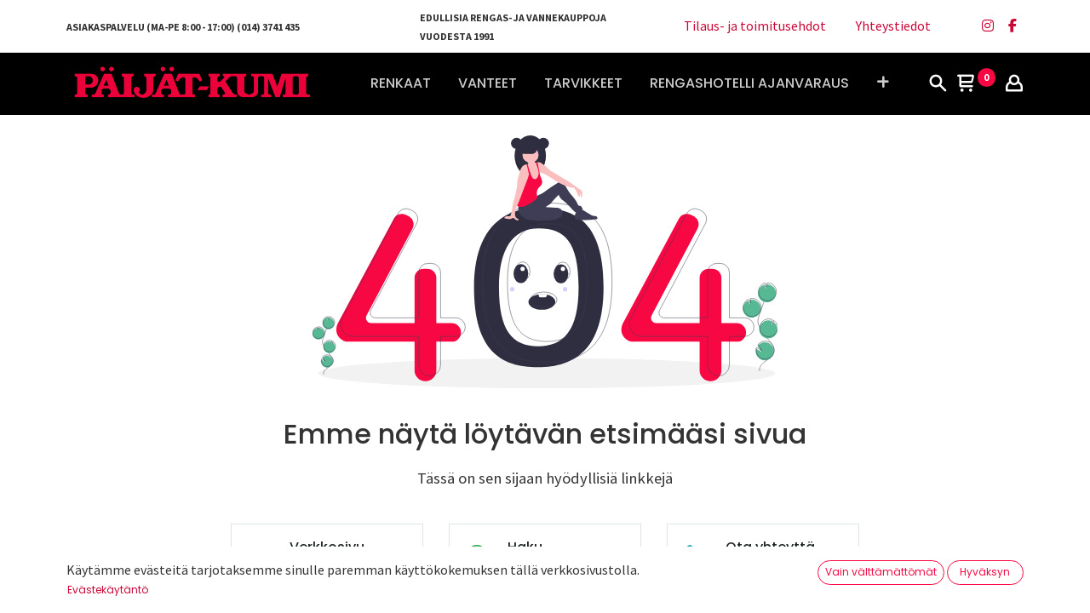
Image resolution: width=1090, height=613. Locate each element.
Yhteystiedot (893, 25)
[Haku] (937, 84)
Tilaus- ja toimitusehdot (755, 25)
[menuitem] (401, 83)
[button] (883, 83)
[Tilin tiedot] (1014, 84)
